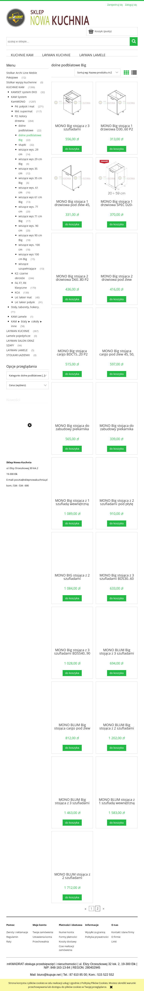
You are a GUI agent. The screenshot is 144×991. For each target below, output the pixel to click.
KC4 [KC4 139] (17, 292)
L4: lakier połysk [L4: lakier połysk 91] (25, 302)
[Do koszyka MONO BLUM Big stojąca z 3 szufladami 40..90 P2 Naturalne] (72, 823)
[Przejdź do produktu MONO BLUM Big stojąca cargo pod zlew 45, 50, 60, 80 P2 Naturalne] (72, 702)
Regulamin (12, 937)
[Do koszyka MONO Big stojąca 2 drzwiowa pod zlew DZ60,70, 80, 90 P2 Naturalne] (116, 299)
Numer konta (66, 932)
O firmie (115, 937)
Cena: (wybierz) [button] (17, 385)
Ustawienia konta (42, 937)
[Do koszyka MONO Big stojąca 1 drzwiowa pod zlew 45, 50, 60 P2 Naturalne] (72, 224)
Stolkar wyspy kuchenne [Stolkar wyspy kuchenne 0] (21, 82)
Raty (8, 941)
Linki (114, 941)
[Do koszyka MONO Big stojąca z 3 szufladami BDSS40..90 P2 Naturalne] (72, 673)
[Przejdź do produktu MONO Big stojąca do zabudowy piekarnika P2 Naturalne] (116, 402)
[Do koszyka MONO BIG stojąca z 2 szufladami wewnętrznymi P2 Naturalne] (72, 598)
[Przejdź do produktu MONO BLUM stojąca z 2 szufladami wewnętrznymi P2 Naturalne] (72, 851)
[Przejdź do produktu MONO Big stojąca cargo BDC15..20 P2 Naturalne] (72, 328)
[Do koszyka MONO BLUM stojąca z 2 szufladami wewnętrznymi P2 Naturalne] (72, 897)
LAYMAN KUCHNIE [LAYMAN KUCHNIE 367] (17, 331)
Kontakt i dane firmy (122, 932)
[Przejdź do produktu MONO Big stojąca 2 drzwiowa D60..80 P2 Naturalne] (72, 253)
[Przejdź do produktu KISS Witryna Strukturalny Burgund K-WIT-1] (27, 442)
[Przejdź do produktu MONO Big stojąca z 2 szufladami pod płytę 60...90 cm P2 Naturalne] (116, 477)
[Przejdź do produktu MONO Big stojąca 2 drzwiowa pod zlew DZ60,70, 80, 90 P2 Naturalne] (116, 253)
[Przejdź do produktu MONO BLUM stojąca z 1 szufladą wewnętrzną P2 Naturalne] (116, 776)
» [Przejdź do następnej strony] (103, 909)
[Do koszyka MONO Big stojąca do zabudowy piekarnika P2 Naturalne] (116, 449)
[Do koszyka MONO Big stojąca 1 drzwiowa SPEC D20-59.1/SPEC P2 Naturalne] (116, 224)
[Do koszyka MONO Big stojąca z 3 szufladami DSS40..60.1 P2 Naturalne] (72, 149)
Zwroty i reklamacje (17, 932)
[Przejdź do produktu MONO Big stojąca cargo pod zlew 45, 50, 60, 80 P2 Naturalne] (116, 328)
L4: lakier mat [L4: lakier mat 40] (23, 297)
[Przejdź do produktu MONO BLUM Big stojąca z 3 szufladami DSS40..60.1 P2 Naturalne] (116, 627)
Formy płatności (68, 937)
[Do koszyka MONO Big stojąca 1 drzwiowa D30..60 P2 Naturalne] (116, 149)
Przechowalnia (41, 941)
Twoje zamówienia (43, 932)
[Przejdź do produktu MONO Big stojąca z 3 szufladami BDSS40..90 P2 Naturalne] (72, 627)
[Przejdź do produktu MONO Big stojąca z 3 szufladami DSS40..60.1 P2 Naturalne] (72, 102)
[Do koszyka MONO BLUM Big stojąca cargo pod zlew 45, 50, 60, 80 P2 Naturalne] (72, 748)
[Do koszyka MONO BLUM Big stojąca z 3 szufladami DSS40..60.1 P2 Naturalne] (116, 673)
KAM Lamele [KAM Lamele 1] (19, 316)
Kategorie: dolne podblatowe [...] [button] (27, 375)
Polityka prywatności (96, 937)
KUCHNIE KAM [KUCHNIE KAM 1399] (15, 87)
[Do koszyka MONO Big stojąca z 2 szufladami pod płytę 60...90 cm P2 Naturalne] (116, 523)
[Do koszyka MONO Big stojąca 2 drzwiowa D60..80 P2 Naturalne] (72, 299)
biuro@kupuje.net (49, 974)
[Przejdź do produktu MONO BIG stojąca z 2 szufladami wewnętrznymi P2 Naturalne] (72, 552)
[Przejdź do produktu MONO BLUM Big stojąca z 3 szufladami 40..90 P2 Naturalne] (72, 776)
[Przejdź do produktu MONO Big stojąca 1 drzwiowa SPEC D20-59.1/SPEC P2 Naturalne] (116, 178)
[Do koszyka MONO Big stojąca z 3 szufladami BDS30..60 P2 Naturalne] (116, 598)
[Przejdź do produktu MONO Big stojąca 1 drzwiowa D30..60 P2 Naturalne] (116, 102)
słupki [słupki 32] (22, 144)
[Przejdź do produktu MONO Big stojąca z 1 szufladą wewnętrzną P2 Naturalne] (72, 477)
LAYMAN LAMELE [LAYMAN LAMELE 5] (17, 350)
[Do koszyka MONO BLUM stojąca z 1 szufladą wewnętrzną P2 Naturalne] (116, 823)
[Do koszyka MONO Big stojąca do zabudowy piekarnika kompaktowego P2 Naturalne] (72, 449)
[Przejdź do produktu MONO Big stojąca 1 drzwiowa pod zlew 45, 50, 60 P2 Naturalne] (72, 178)
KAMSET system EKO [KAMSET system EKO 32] (24, 92)
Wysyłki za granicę (95, 932)
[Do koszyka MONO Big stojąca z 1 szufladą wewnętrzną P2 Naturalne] (72, 523)
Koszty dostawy (67, 941)
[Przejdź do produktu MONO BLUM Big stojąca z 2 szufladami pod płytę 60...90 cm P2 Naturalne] (116, 702)
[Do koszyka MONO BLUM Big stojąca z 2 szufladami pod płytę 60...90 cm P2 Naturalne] (116, 748)
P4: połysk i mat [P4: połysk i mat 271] (24, 106)
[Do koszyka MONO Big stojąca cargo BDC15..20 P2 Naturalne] (72, 374)
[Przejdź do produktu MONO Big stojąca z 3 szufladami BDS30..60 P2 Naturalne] (116, 552)
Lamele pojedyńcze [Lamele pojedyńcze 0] (18, 336)
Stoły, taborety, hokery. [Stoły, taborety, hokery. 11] (25, 307)
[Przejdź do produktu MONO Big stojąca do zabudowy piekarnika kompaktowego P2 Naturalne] (72, 402)
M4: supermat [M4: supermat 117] (23, 111)
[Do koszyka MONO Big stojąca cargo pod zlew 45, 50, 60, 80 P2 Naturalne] (116, 374)
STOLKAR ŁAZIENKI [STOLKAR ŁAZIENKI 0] (18, 355)
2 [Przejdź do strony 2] (97, 909)
